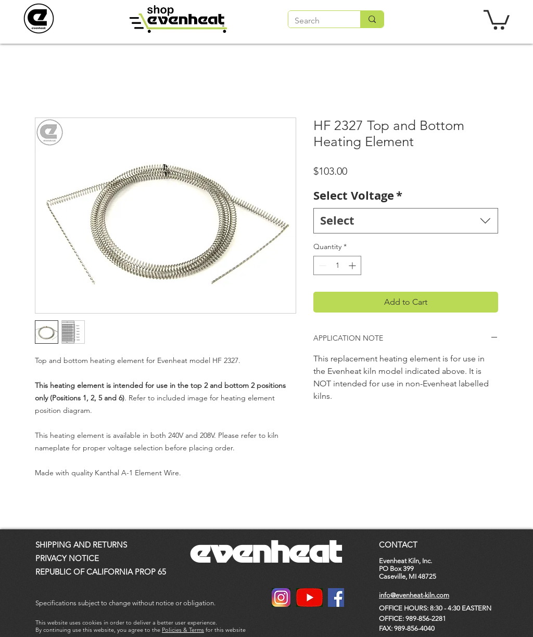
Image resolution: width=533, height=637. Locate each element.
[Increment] (353, 265)
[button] (497, 19)
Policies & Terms (183, 629)
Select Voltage (357, 195)
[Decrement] (321, 265)
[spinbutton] (337, 265)
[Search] (316, 21)
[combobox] (405, 220)
